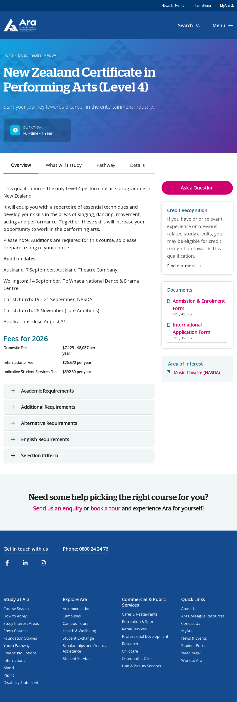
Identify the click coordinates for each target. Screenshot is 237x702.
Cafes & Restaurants (139, 614)
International (202, 5)
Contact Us (190, 623)
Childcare (130, 651)
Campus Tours (75, 623)
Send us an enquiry (57, 508)
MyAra (227, 5)
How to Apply (15, 616)
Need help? (191, 653)
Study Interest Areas (21, 623)
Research (130, 643)
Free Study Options (20, 653)
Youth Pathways (17, 645)
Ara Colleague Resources (203, 616)
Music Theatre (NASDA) (37, 55)
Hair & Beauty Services (141, 665)
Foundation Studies (20, 638)
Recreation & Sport (138, 621)
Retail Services (134, 629)
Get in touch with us (25, 549)
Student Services (77, 658)
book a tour (105, 508)
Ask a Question (197, 188)
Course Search (16, 608)
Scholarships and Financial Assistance (85, 648)
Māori (8, 667)
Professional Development (145, 636)
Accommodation (76, 608)
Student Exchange (78, 638)
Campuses (72, 616)
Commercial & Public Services (143, 602)
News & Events (172, 5)
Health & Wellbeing (79, 630)
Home (8, 55)
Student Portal (193, 645)
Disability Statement (20, 682)
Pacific (8, 675)
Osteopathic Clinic (137, 658)
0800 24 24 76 (93, 549)
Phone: (70, 549)
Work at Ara (191, 660)
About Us (189, 608)
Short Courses (15, 630)
